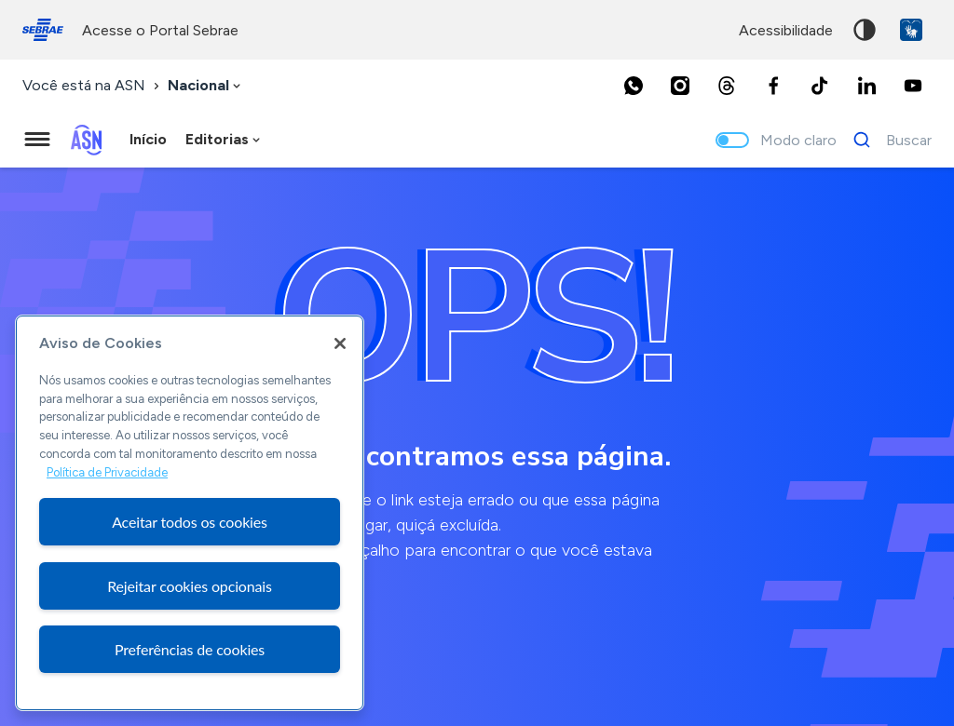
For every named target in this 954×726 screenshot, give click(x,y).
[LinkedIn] (866, 85)
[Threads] (726, 85)
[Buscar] (887, 139)
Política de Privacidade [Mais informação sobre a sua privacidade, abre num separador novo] (107, 472)
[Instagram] (680, 85)
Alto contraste (864, 29)
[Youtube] (913, 85)
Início (148, 139)
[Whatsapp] (633, 85)
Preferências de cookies (190, 649)
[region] (189, 513)
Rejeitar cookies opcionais (189, 586)
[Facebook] (773, 85)
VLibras (911, 29)
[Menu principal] (37, 140)
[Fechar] (340, 343)
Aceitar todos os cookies (189, 522)
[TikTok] (819, 85)
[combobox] (206, 86)
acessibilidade (786, 30)
